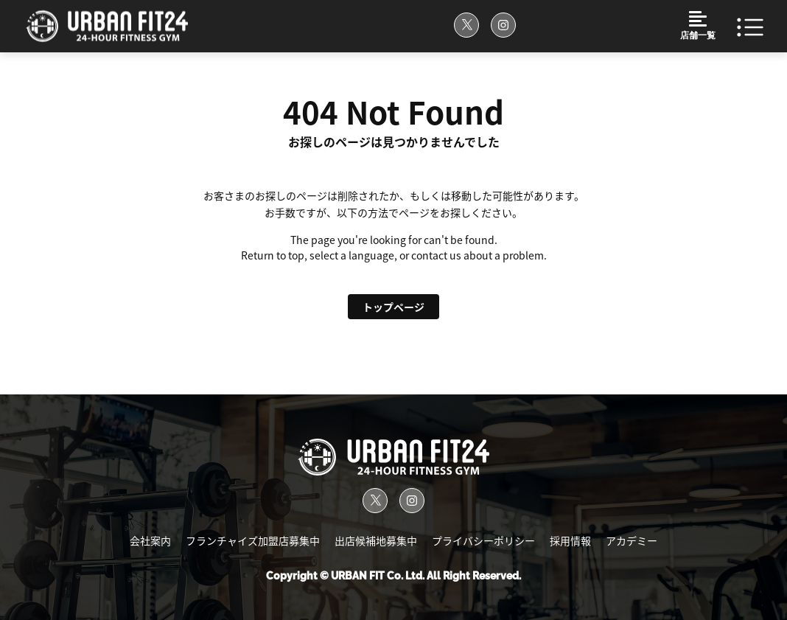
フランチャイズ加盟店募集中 (253, 540)
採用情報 (570, 540)
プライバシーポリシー (483, 540)
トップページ (393, 306)
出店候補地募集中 (376, 540)
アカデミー (631, 540)
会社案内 (150, 540)
